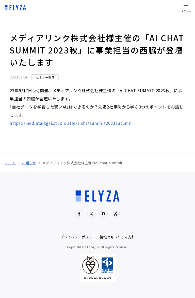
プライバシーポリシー (78, 236)
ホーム (10, 162)
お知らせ (29, 162)
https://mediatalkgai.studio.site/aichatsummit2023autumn (70, 123)
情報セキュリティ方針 (117, 236)
